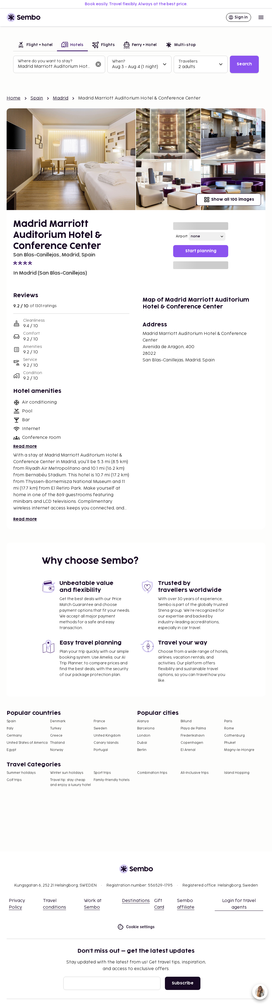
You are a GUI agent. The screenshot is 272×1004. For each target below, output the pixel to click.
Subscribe (183, 983)
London (143, 736)
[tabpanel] (136, 64)
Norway (56, 750)
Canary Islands (106, 743)
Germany (14, 736)
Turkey (55, 728)
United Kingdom (107, 736)
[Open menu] (261, 17)
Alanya (143, 721)
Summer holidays (21, 773)
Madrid (60, 98)
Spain (37, 98)
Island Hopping (236, 773)
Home (14, 98)
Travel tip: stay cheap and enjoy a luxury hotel (70, 782)
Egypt (11, 750)
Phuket (230, 743)
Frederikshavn (193, 736)
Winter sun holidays (66, 773)
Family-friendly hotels (111, 780)
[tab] (35, 45)
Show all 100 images (228, 199)
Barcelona (145, 728)
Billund (186, 721)
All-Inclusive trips (194, 773)
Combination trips (152, 773)
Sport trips (102, 773)
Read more (25, 446)
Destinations (136, 900)
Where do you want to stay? (45, 61)
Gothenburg (234, 736)
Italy (10, 728)
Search (244, 64)
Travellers (187, 61)
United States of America (27, 743)
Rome (229, 728)
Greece (56, 736)
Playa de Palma (193, 728)
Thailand (57, 743)
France (99, 721)
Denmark (58, 721)
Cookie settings (136, 927)
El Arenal (188, 750)
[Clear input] (98, 64)
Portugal (101, 750)
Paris (228, 721)
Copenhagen (192, 743)
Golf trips (14, 780)
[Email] (112, 983)
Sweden (100, 728)
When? (118, 61)
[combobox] (55, 66)
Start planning (200, 251)
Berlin (141, 750)
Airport (181, 236)
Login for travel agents (239, 904)
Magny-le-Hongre (239, 750)
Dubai (142, 743)
